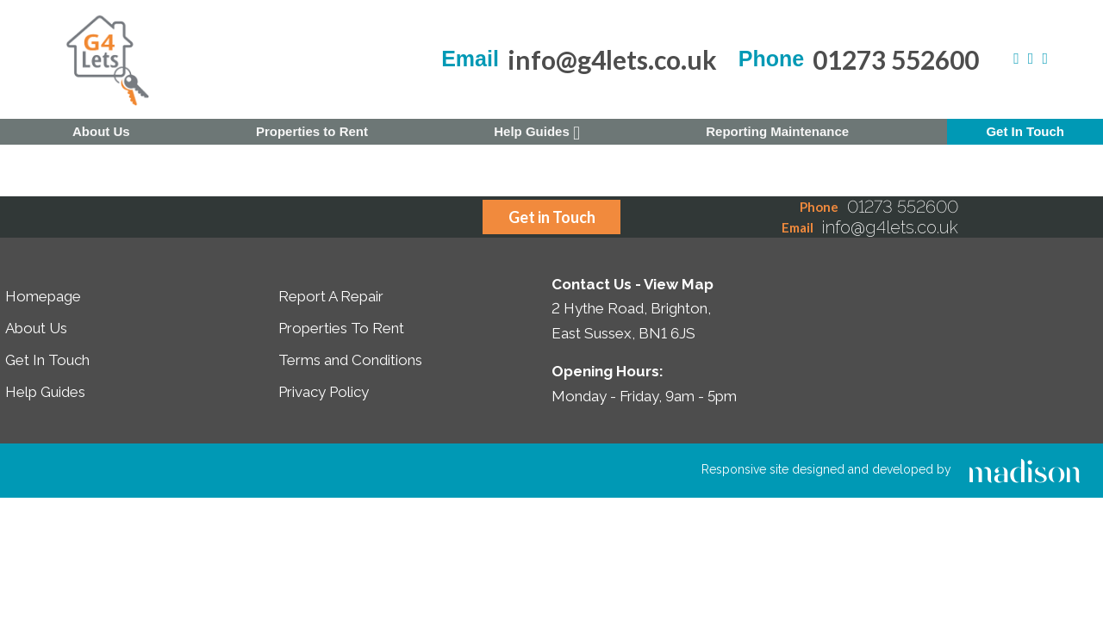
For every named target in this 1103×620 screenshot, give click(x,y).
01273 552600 (896, 59)
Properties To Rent (341, 328)
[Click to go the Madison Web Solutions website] (1025, 469)
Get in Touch (551, 217)
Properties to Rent (312, 131)
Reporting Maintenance (777, 131)
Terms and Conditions (350, 360)
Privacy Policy (323, 391)
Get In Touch (1025, 131)
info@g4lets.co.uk (612, 59)
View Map (679, 284)
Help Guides (537, 133)
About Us (101, 131)
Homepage (43, 296)
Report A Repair (330, 296)
